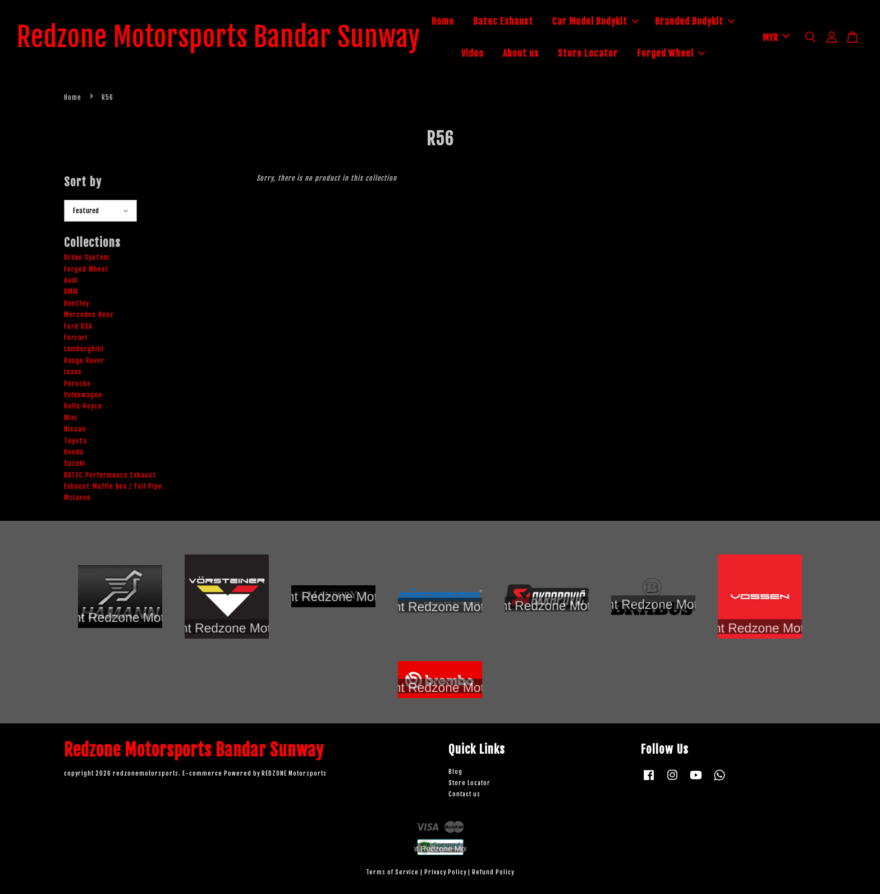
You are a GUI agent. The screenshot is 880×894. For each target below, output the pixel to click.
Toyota (75, 441)
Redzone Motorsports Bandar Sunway (218, 37)
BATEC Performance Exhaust (110, 475)
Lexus (73, 372)
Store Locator (588, 53)
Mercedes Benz (89, 314)
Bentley (76, 303)
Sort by (83, 182)
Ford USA (78, 326)
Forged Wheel (671, 53)
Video (472, 53)
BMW (71, 292)
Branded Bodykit (695, 21)
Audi (71, 280)
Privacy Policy (445, 872)
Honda (74, 452)
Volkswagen (83, 395)
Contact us (464, 794)
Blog (455, 772)
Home (443, 21)
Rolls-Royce (83, 406)
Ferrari (76, 337)
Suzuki (74, 463)
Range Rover (84, 360)
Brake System (86, 257)
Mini (70, 418)
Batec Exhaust (503, 21)
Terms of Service (392, 872)
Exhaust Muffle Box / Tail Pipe (113, 486)
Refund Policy (493, 872)
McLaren (77, 498)
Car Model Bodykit (595, 21)
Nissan (75, 429)
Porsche (77, 383)
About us (521, 53)
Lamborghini (84, 349)
